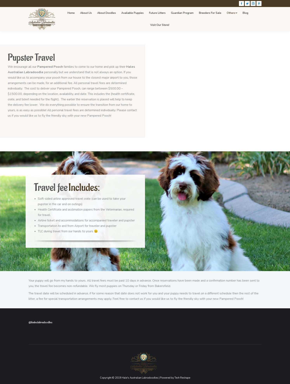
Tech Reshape (182, 378)
